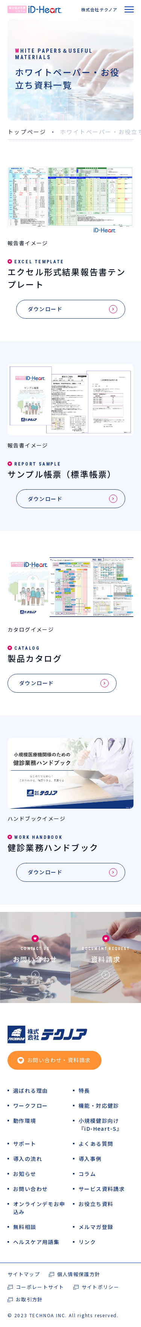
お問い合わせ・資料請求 (59, 1060)
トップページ (27, 132)
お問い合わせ (35, 959)
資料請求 (106, 959)
